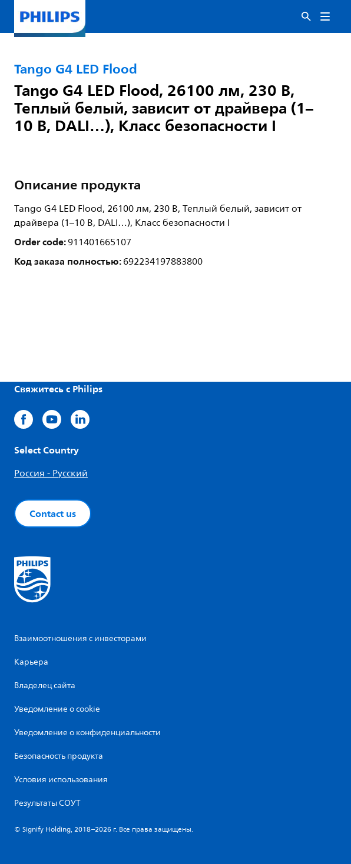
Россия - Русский (51, 473)
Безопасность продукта (58, 756)
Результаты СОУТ (47, 803)
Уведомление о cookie (57, 709)
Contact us (52, 513)
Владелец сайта (44, 685)
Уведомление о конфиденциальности (87, 732)
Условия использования (61, 779)
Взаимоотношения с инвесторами (80, 638)
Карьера (31, 662)
